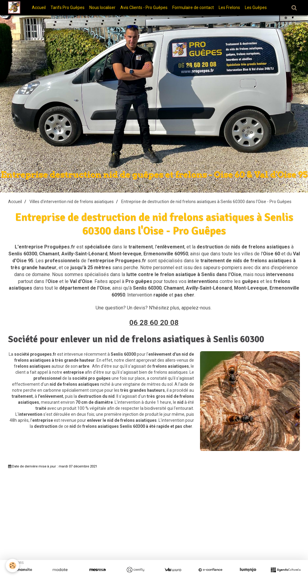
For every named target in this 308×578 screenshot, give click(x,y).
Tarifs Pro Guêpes (69, 7)
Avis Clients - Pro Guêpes (145, 7)
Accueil (41, 7)
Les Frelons (231, 7)
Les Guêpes (258, 7)
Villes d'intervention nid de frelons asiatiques (71, 201)
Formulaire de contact (195, 7)
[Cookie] (13, 565)
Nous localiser (104, 7)
